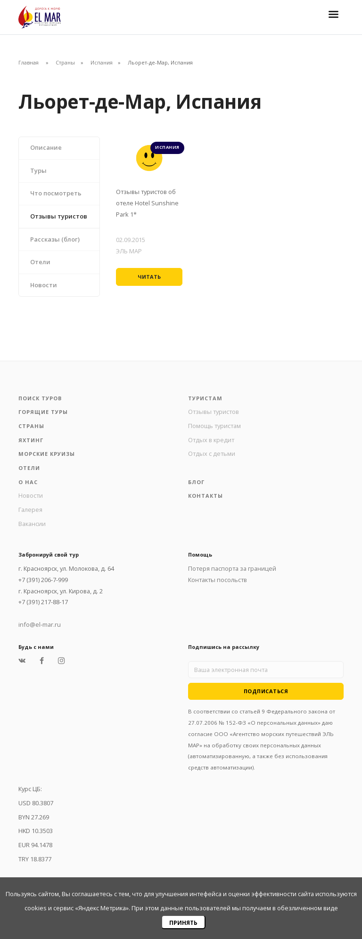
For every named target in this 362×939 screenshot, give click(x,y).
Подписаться (266, 691)
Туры (38, 170)
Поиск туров (40, 398)
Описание (46, 147)
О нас (28, 482)
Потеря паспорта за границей (232, 568)
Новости (43, 285)
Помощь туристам (214, 425)
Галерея (30, 509)
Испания (101, 62)
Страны (65, 62)
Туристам (205, 398)
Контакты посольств (217, 579)
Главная (28, 62)
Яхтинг (30, 440)
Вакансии (32, 523)
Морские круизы (46, 453)
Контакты (205, 495)
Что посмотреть (56, 193)
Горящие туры (43, 411)
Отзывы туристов (58, 216)
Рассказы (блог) (55, 239)
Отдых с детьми (211, 453)
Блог (196, 482)
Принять (183, 923)
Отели (40, 262)
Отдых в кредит (211, 440)
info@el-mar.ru (39, 624)
